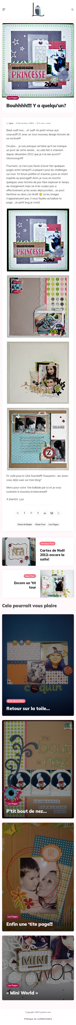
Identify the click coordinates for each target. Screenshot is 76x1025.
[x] (17, 511)
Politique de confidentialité (38, 1016)
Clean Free (40, 522)
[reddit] (45, 511)
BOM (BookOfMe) (16, 699)
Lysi (11, 121)
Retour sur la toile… (28, 706)
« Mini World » (22, 990)
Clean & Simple (25, 522)
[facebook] (24, 511)
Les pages (13, 95)
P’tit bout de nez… (26, 809)
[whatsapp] (58, 511)
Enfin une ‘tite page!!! (29, 922)
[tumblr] (38, 511)
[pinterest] (31, 511)
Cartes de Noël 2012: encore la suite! (52, 552)
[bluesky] (51, 511)
